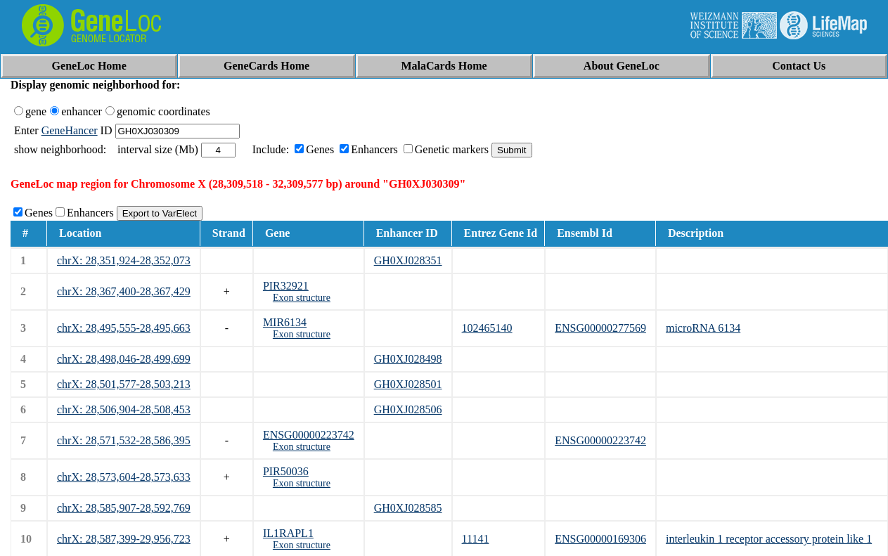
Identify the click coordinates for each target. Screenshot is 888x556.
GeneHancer (69, 130)
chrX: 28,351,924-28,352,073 (124, 260)
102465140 (487, 328)
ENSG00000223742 (308, 435)
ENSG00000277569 (600, 328)
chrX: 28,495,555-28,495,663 (124, 328)
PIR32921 (286, 286)
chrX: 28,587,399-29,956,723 (124, 539)
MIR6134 (285, 322)
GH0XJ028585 (408, 508)
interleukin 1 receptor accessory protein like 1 (769, 539)
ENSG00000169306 (600, 539)
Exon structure (301, 297)
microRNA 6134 (703, 328)
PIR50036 (286, 471)
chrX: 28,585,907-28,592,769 (124, 508)
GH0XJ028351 (408, 260)
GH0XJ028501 (408, 384)
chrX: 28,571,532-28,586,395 (124, 440)
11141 (475, 539)
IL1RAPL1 (288, 533)
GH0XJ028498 (408, 359)
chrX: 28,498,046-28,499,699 (124, 359)
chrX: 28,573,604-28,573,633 (124, 477)
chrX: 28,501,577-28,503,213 (124, 384)
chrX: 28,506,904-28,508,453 (124, 409)
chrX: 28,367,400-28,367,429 (124, 291)
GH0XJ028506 (408, 409)
